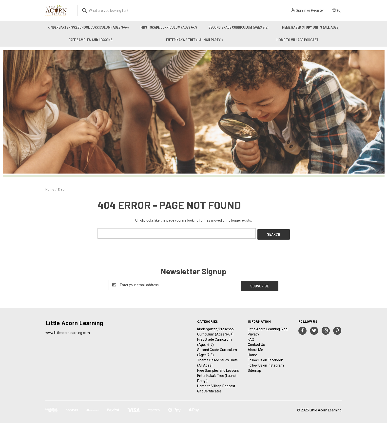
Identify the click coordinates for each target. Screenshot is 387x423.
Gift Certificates (209, 389)
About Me (255, 347)
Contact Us (256, 342)
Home (252, 352)
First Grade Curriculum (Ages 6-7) (168, 27)
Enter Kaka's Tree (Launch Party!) (194, 40)
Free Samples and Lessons (91, 40)
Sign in (301, 10)
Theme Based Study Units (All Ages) (310, 27)
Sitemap (254, 368)
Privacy (253, 332)
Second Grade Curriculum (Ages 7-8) (239, 27)
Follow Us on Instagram (266, 363)
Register (317, 10)
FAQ (251, 337)
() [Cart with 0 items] (337, 10)
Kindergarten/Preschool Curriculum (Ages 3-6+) (88, 27)
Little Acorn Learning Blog (268, 327)
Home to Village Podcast (297, 40)
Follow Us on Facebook (265, 358)
